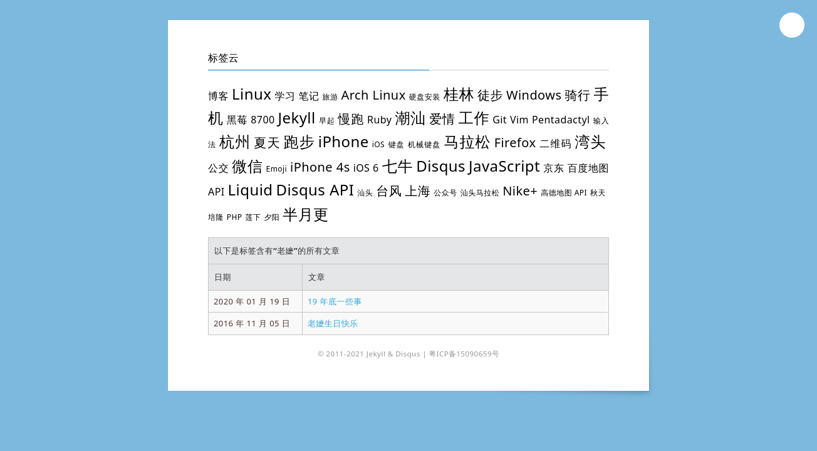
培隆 (216, 217)
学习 (284, 96)
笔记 (308, 96)
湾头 (590, 141)
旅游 (330, 96)
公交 (218, 168)
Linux (251, 93)
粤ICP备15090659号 (464, 353)
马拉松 (467, 141)
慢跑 (351, 118)
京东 (554, 168)
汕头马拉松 (480, 192)
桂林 (459, 93)
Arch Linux (373, 94)
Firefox (515, 142)
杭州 (235, 141)
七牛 (398, 165)
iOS (378, 144)
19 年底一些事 (335, 301)
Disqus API (315, 189)
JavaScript (504, 165)
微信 (247, 165)
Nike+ (520, 190)
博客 (218, 96)
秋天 (598, 192)
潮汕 (410, 117)
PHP (234, 217)
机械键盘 (424, 144)
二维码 (555, 143)
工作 (474, 117)
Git (499, 120)
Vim (519, 120)
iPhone (343, 141)
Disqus (441, 165)
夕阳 (271, 217)
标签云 (223, 58)
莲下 (253, 217)
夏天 (267, 142)
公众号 (445, 192)
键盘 (396, 144)
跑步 (299, 141)
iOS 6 (366, 168)
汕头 (365, 192)
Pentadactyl (561, 120)
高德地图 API (564, 192)
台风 (389, 190)
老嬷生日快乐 (333, 323)
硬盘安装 (424, 96)
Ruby (379, 120)
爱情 (442, 118)
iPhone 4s (320, 166)
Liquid (250, 189)
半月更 (305, 214)
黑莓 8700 (251, 120)
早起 (327, 120)
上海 (417, 190)
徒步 (490, 94)
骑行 (577, 94)
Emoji (276, 168)
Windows (533, 94)
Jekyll (297, 117)
